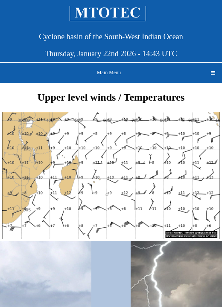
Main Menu (156, 72)
